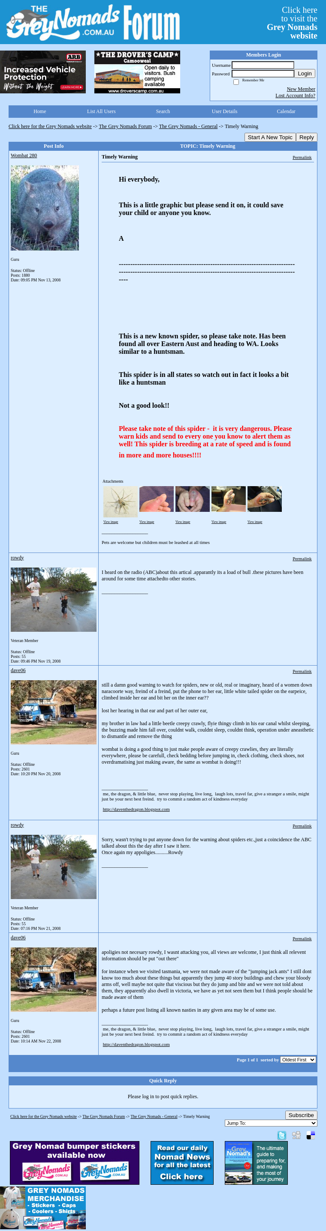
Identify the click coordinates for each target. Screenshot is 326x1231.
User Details (225, 111)
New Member (301, 89)
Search (163, 111)
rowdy (17, 558)
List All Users (101, 111)
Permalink (302, 157)
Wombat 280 (24, 155)
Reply (306, 137)
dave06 (18, 670)
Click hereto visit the (292, 22)
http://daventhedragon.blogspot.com (136, 809)
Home (39, 111)
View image (110, 522)
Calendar (286, 111)
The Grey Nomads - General (188, 126)
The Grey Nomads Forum (125, 126)
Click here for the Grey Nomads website (50, 126)
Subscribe (301, 1115)
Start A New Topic (270, 137)
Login (305, 73)
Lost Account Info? (295, 96)
